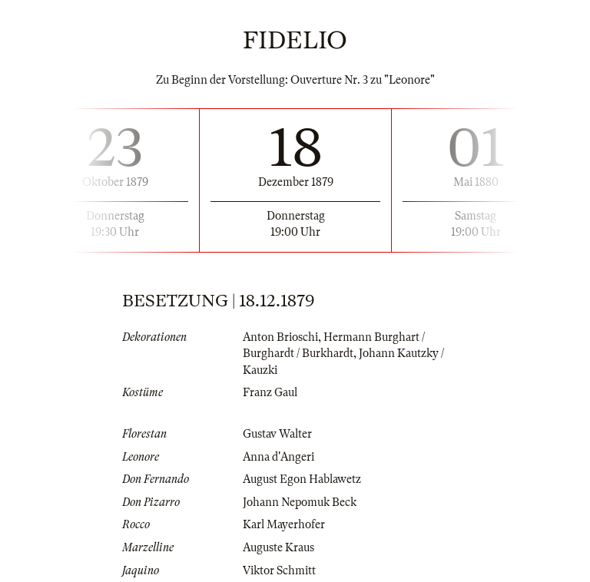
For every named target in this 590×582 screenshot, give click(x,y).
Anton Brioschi (280, 337)
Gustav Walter (277, 434)
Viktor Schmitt (279, 570)
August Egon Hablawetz (302, 479)
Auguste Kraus (278, 547)
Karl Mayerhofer (284, 524)
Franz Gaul (270, 392)
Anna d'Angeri (278, 457)
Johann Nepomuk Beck (299, 502)
